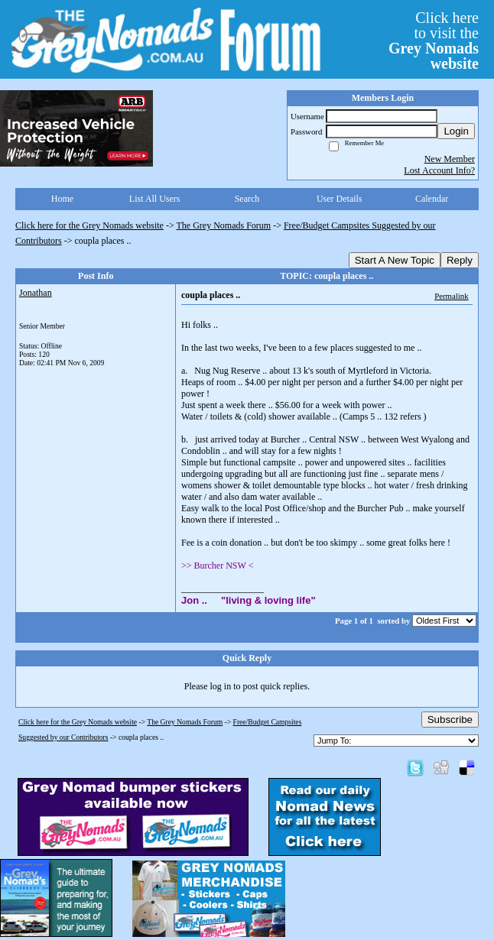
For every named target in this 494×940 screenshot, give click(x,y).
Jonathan (35, 292)
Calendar (431, 198)
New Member (449, 159)
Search (247, 198)
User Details (339, 198)
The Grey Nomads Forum (224, 225)
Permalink (451, 295)
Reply (460, 260)
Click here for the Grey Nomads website (89, 225)
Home (62, 198)
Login (456, 131)
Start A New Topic (394, 260)
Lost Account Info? (439, 170)
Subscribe (450, 719)
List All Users (154, 198)
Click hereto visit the (433, 40)
